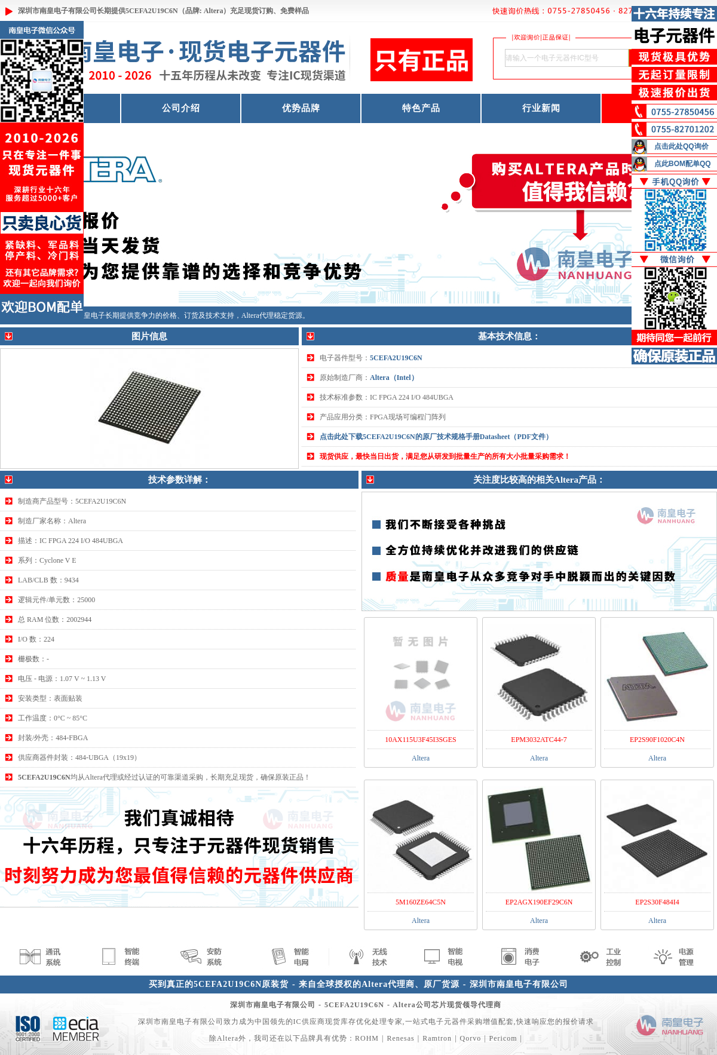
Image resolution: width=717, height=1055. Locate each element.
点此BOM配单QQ (682, 164)
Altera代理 (257, 315)
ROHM (367, 1038)
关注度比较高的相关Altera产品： (539, 479)
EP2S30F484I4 (657, 902)
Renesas (400, 1038)
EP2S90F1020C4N (657, 739)
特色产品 (421, 108)
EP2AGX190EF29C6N (539, 902)
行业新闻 (541, 108)
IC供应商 (309, 1021)
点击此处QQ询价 (681, 146)
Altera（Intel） (394, 377)
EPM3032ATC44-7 (538, 739)
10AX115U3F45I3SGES (420, 739)
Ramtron (437, 1038)
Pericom (503, 1038)
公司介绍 (181, 108)
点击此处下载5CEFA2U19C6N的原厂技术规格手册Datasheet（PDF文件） (436, 437)
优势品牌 (301, 108)
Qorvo (471, 1038)
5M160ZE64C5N (421, 902)
